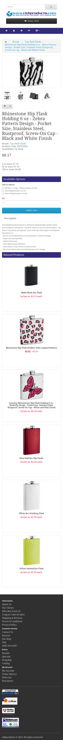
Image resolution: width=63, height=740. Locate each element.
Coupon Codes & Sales (13, 614)
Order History (9, 674)
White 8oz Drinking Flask (31, 513)
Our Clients (8, 608)
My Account (8, 670)
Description (10, 218)
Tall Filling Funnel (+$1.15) (14, 191)
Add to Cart (31, 210)
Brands (5, 653)
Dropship (7, 660)
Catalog (6, 663)
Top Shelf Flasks (33, 42)
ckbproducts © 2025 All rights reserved (22, 737)
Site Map (6, 639)
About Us (6, 604)
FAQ (4, 642)
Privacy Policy (9, 625)
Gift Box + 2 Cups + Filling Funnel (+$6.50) (19, 188)
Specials (6, 656)
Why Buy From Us (11, 611)
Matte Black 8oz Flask (31, 292)
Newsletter (8, 681)
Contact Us (7, 632)
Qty (3, 198)
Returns (6, 635)
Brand (16, 42)
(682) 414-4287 (9, 645)
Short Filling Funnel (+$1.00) (14, 194)
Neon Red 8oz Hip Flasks (31, 458)
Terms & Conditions (12, 621)
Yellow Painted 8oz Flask (31, 568)
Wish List (7, 677)
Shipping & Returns (12, 618)
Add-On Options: (8, 185)
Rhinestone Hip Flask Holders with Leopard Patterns (31, 348)
